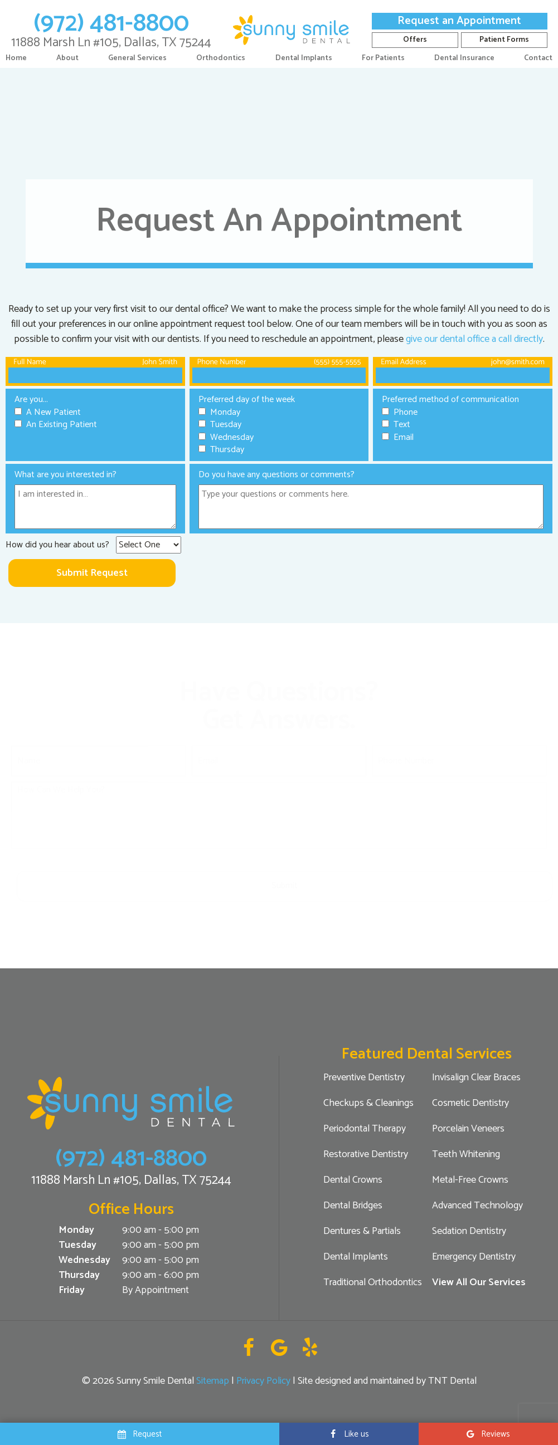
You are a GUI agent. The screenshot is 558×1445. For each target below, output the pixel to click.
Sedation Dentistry (469, 1231)
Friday (72, 1290)
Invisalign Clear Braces (476, 1077)
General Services (137, 58)
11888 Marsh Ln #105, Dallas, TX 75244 (111, 42)
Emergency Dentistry (474, 1256)
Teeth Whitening (466, 1154)
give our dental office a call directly (474, 339)
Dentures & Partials (362, 1231)
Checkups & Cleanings (368, 1103)
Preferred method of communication (450, 399)
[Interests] (95, 506)
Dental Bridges (352, 1205)
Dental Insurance (464, 58)
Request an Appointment (459, 21)
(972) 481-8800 (111, 23)
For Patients (383, 58)
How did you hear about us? (57, 545)
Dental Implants (303, 58)
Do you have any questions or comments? (276, 474)
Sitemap (212, 1381)
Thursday (79, 1275)
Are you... (31, 399)
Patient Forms (504, 39)
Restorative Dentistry (365, 1154)
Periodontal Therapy (364, 1128)
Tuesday (77, 1245)
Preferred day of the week (246, 399)
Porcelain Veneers (468, 1128)
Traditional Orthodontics (372, 1282)
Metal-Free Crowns (470, 1180)
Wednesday (84, 1260)
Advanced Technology (477, 1205)
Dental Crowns (352, 1180)
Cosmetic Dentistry (470, 1103)
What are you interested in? (65, 474)
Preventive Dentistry (364, 1077)
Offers (415, 39)
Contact (538, 58)
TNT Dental (452, 1381)
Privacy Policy (263, 1381)
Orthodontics (220, 58)
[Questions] (371, 506)
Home (16, 58)
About (67, 58)
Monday (76, 1230)
